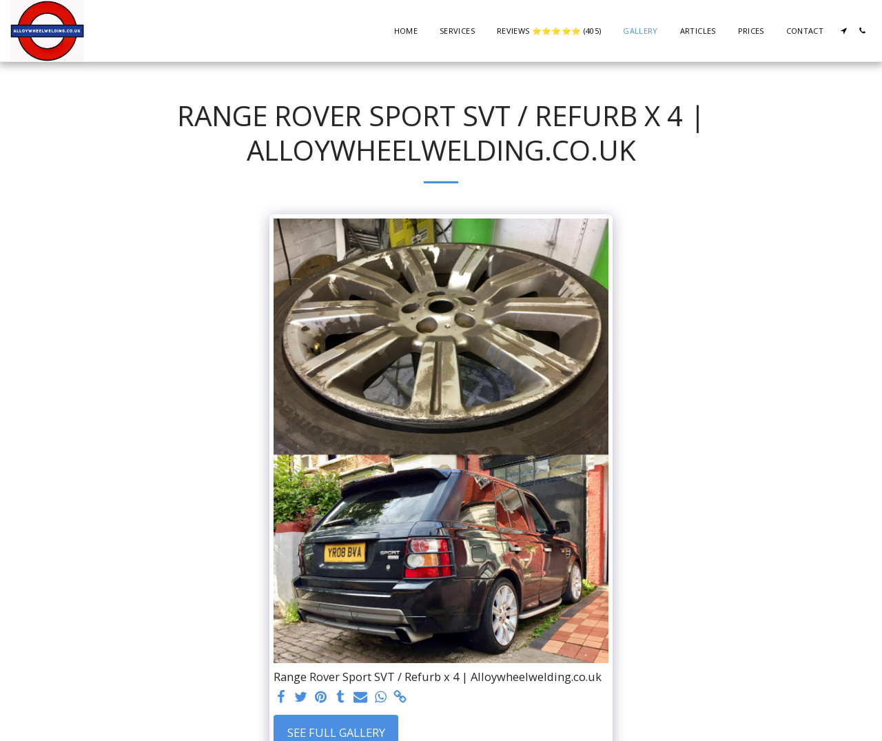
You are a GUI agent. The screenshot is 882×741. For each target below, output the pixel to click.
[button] (843, 30)
